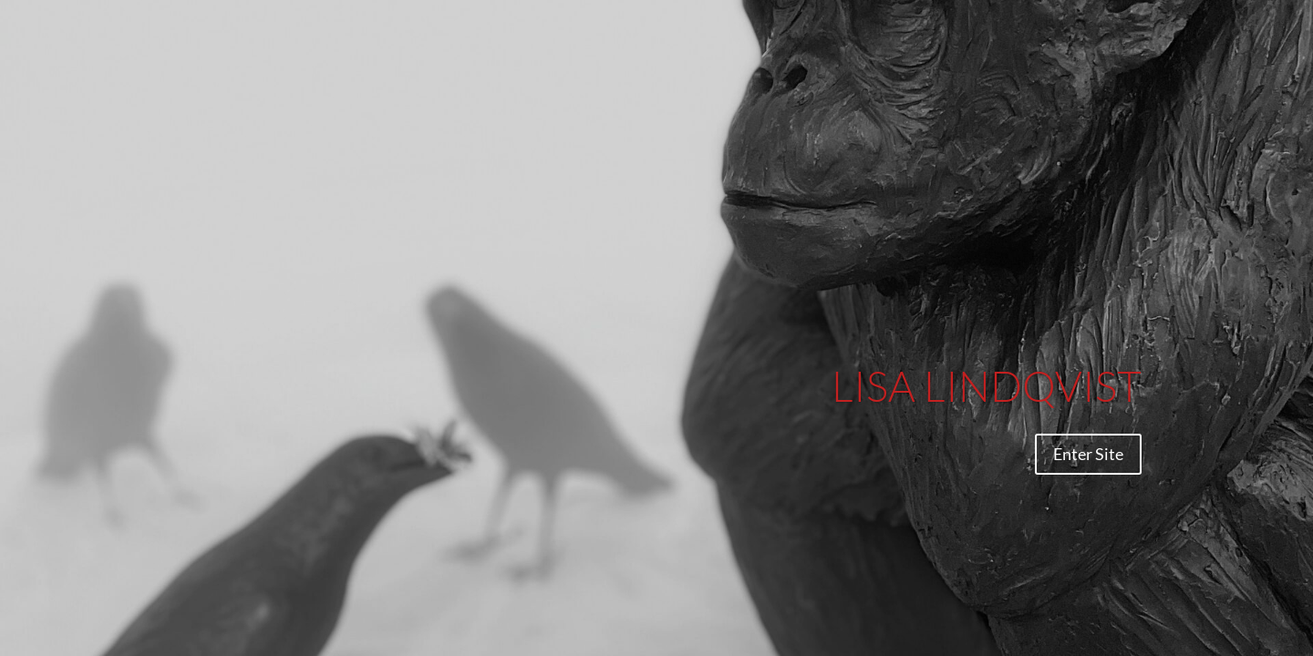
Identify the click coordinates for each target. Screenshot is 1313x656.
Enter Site (1088, 454)
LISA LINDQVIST (987, 385)
